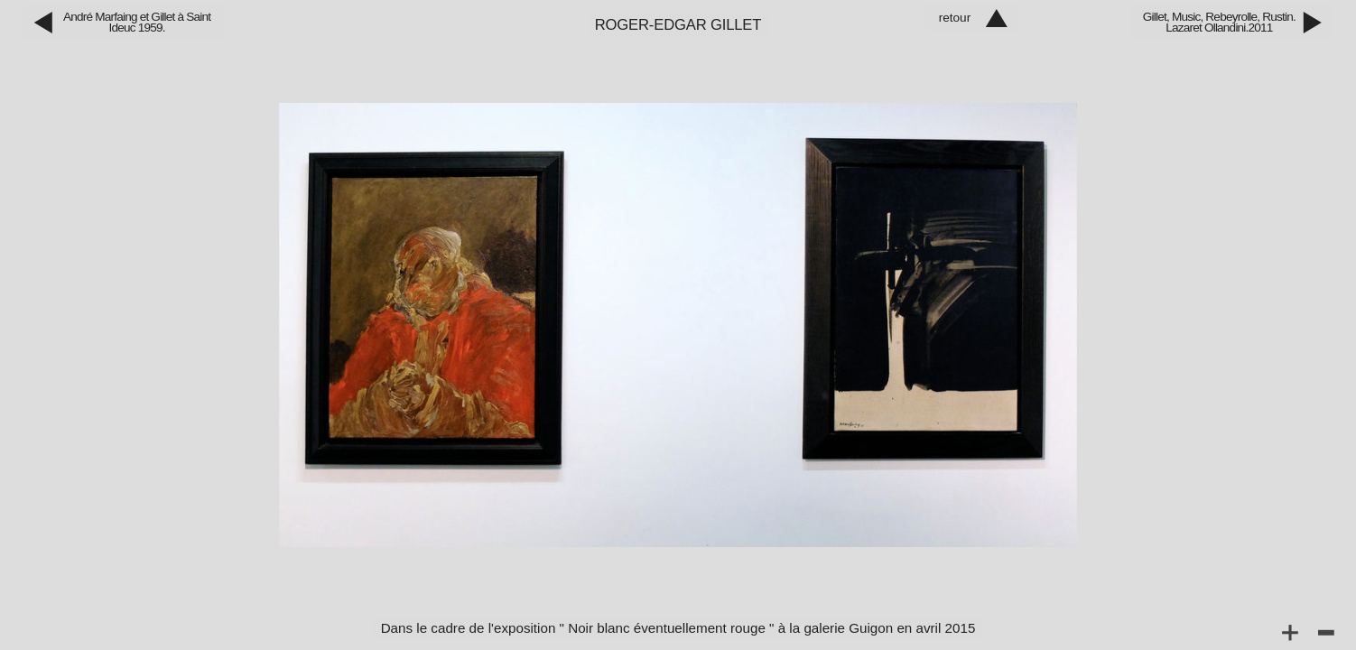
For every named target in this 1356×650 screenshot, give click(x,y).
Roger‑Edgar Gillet (678, 24)
